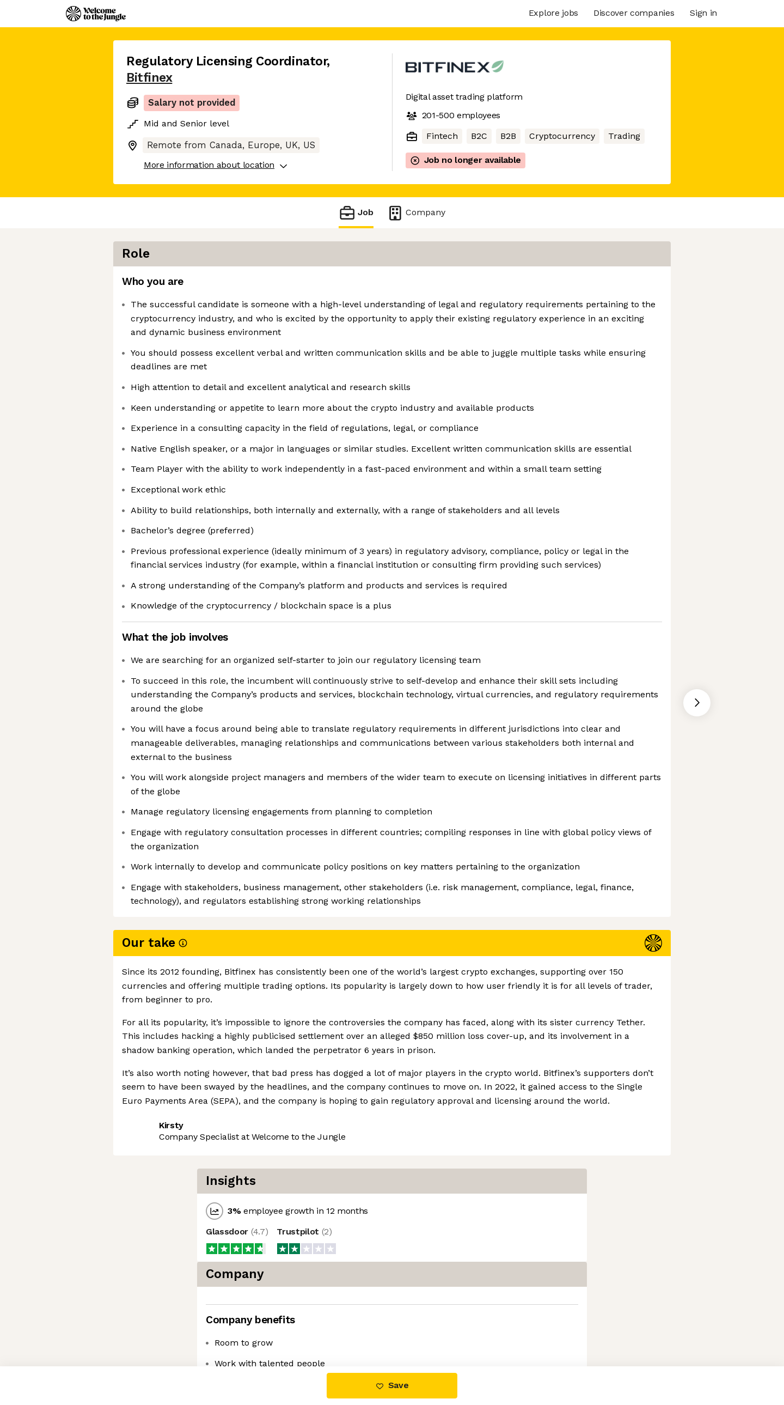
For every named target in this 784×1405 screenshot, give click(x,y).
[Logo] (96, 13)
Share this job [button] (156, 1320)
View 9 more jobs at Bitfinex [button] (261, 1320)
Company (416, 213)
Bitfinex (149, 77)
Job (356, 213)
